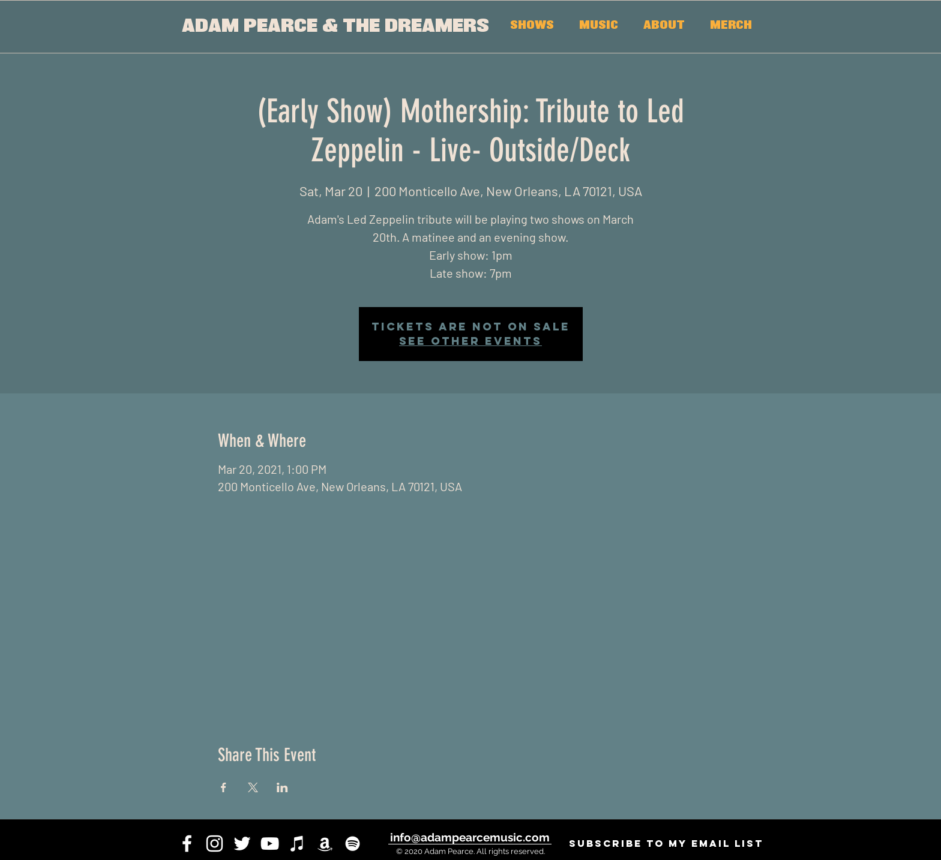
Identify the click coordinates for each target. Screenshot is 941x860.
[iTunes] (297, 843)
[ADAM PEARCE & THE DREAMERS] (335, 26)
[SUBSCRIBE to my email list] (666, 843)
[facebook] (187, 843)
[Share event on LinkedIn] (282, 787)
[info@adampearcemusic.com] (470, 837)
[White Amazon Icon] (325, 843)
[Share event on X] (253, 787)
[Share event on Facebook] (223, 787)
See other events (470, 341)
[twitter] (242, 843)
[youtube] (270, 843)
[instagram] (214, 843)
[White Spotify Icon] (352, 843)
